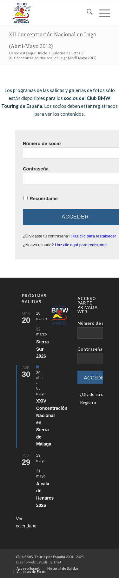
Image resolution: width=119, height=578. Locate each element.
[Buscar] (86, 13)
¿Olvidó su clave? (96, 394)
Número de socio (42, 143)
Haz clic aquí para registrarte (81, 245)
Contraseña (36, 168)
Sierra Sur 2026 (42, 349)
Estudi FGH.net (48, 562)
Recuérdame (43, 198)
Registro (88, 402)
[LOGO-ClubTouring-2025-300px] (49, 13)
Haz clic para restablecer (93, 236)
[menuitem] (86, 13)
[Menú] (101, 13)
